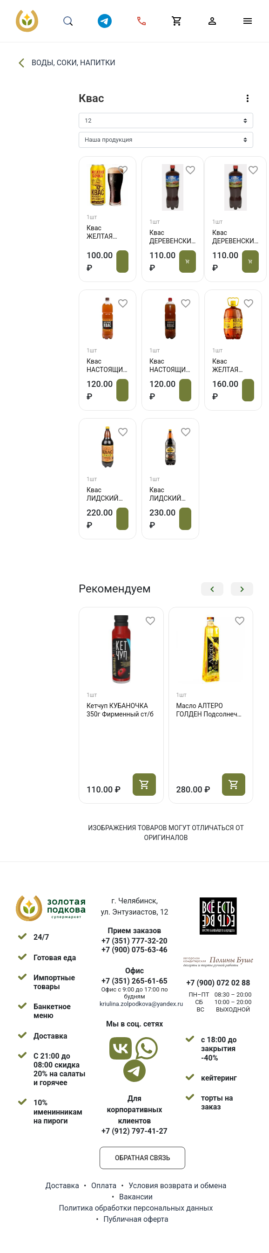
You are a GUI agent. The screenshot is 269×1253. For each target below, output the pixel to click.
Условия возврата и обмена (177, 1185)
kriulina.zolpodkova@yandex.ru (141, 1003)
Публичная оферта (135, 1219)
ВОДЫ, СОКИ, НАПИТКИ (65, 63)
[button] (212, 589)
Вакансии (136, 1196)
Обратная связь (142, 1158)
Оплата (103, 1185)
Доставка (62, 1185)
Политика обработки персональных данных (136, 1208)
